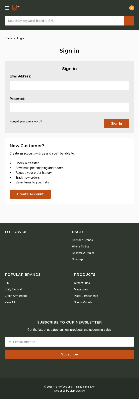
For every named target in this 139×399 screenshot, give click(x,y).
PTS (7, 283)
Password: (17, 99)
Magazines (81, 289)
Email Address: (20, 76)
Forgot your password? (26, 121)
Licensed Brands (82, 240)
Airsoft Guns (82, 283)
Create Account (30, 194)
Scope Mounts (83, 302)
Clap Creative (77, 390)
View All (10, 302)
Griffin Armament (16, 295)
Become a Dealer (83, 252)
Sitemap (77, 259)
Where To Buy (80, 246)
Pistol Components (86, 295)
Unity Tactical (13, 289)
